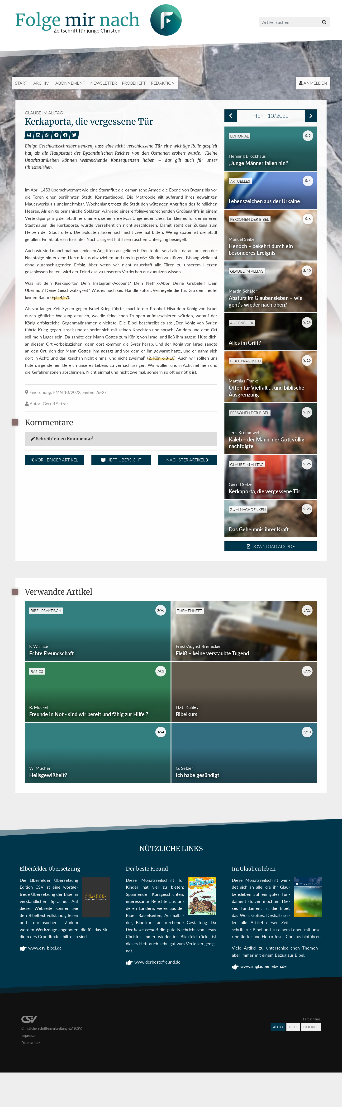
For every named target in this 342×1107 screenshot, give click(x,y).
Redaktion (163, 83)
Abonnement (70, 83)
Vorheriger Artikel (54, 459)
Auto (278, 1061)
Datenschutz (30, 1077)
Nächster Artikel (187, 459)
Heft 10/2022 (271, 116)
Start (21, 83)
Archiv (41, 83)
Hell (293, 1061)
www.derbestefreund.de (157, 997)
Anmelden (313, 83)
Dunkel (310, 1061)
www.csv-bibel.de (45, 983)
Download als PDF (271, 580)
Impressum (29, 1070)
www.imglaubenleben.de (263, 1001)
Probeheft (134, 83)
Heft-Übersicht (121, 459)
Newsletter (103, 83)
